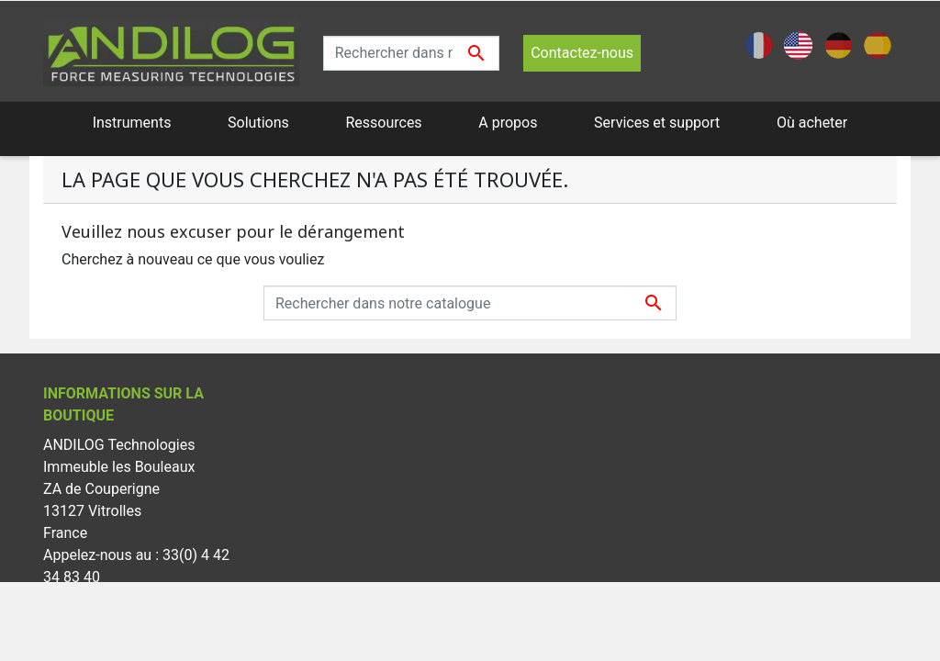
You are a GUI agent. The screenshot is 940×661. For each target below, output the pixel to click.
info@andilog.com (102, 621)
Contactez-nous (582, 53)
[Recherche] (411, 53)
